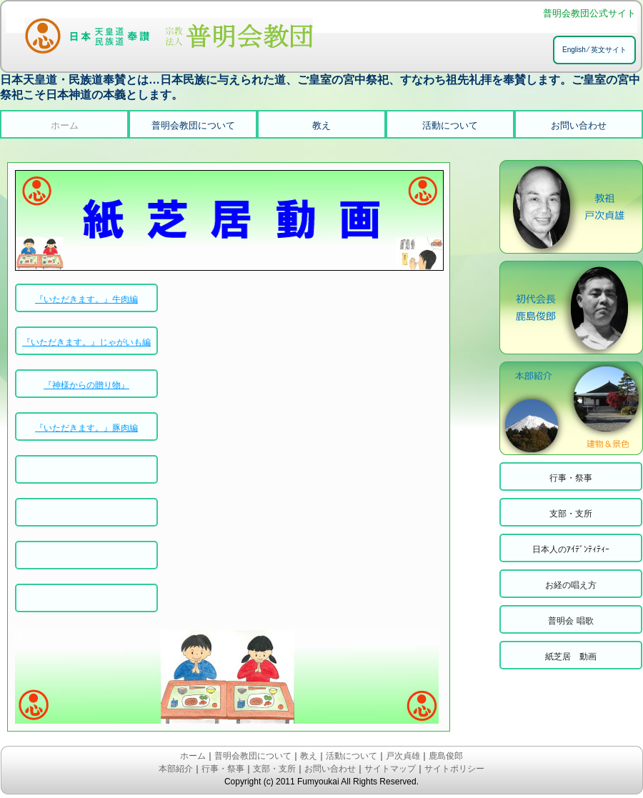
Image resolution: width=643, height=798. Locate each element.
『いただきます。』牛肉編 (86, 299)
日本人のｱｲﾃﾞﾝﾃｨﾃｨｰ (570, 549)
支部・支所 (570, 514)
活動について (450, 125)
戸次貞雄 (403, 756)
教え (321, 125)
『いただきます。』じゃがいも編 (86, 342)
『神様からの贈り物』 (86, 385)
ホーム (65, 125)
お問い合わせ (579, 125)
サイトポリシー (454, 769)
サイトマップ (390, 769)
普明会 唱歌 (570, 621)
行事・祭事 (570, 478)
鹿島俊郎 (446, 756)
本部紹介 (176, 769)
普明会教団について (193, 125)
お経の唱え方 (571, 585)
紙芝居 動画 (571, 657)
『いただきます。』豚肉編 (86, 428)
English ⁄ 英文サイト (594, 50)
